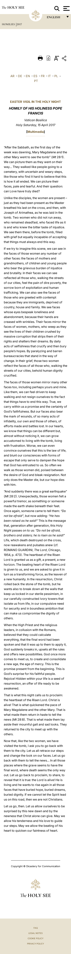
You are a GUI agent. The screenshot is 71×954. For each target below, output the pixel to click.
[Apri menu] (66, 8)
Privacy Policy (35, 943)
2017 (19, 24)
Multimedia (35, 132)
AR (12, 76)
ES (35, 76)
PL (56, 76)
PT (36, 81)
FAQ (36, 928)
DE (20, 76)
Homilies (9, 24)
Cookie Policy (35, 938)
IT (49, 76)
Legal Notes (35, 933)
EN (28, 76)
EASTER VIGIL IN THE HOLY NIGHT (35, 102)
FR (42, 76)
